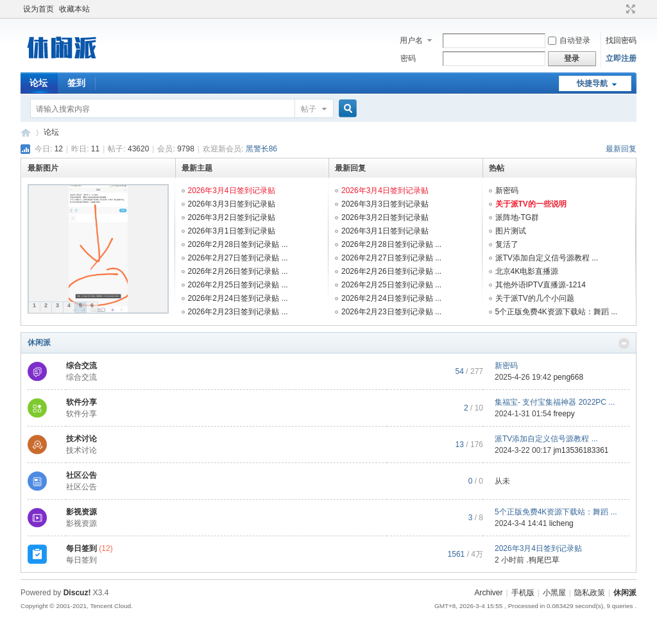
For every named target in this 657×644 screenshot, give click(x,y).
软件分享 (81, 402)
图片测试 (510, 230)
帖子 (308, 109)
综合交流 (81, 365)
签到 (76, 83)
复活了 (506, 244)
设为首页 (38, 8)
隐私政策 (589, 592)
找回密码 (621, 40)
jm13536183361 (580, 450)
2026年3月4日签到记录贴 (231, 190)
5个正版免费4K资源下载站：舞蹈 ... (556, 311)
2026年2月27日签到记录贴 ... (238, 257)
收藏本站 (74, 8)
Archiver (488, 592)
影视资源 (81, 511)
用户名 (411, 40)
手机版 (522, 592)
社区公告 (81, 475)
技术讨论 (81, 438)
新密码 (506, 190)
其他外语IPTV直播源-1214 (540, 284)
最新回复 (621, 148)
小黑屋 (554, 592)
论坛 (38, 83)
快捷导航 (592, 83)
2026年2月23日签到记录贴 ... (238, 311)
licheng (561, 523)
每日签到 (81, 548)
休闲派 (39, 342)
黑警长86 (261, 148)
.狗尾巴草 (542, 559)
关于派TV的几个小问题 (534, 298)
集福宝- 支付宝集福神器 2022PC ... (555, 402)
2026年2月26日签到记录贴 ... (238, 271)
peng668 (568, 377)
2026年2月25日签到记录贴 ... (238, 284)
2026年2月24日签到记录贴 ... (238, 298)
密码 (408, 58)
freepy (563, 413)
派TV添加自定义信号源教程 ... (547, 257)
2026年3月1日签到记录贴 (231, 230)
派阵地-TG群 (517, 217)
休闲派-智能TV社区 (26, 132)
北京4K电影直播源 (527, 271)
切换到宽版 (629, 9)
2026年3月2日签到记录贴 (231, 217)
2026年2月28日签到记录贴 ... (238, 244)
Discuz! (77, 592)
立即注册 (621, 58)
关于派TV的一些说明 (531, 203)
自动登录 (569, 40)
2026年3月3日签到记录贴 (231, 203)
